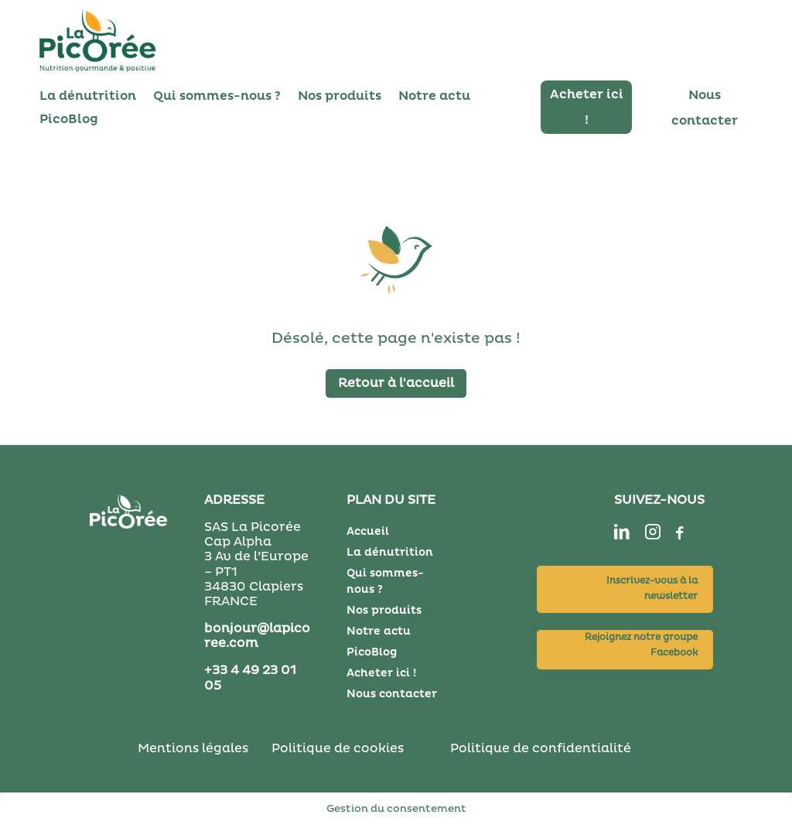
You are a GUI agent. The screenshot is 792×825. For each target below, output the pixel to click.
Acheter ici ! (381, 673)
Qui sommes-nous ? (217, 97)
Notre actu (434, 97)
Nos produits (339, 97)
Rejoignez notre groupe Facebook (641, 645)
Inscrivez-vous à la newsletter (652, 588)
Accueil (367, 531)
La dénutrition (87, 97)
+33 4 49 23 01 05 (250, 677)
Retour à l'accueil (396, 383)
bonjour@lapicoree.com (257, 636)
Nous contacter (391, 693)
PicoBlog (68, 120)
